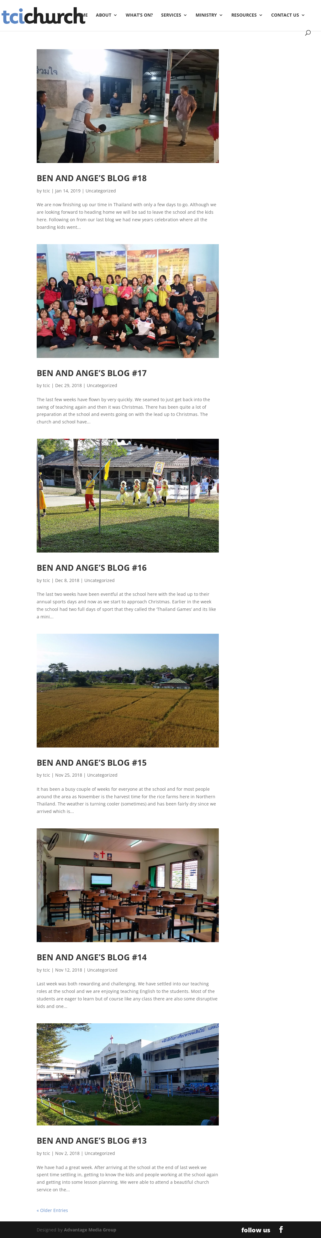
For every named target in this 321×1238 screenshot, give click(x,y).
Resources (244, 15)
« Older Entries (52, 1210)
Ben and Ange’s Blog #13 (92, 1140)
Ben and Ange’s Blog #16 (92, 567)
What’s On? (139, 15)
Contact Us (285, 15)
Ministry (206, 15)
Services (171, 15)
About (103, 15)
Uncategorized (101, 191)
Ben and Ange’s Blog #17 (92, 373)
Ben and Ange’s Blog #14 (92, 957)
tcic (46, 191)
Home (81, 15)
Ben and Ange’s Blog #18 (92, 178)
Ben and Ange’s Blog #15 (92, 762)
